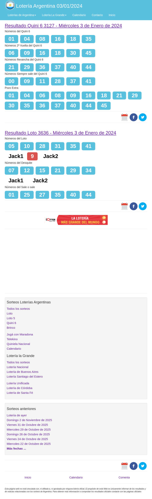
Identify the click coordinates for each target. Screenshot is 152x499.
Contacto (97, 15)
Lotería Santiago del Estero (25, 376)
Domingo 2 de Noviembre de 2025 (29, 420)
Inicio (112, 15)
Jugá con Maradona (20, 334)
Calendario (79, 15)
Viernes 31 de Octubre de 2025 (27, 424)
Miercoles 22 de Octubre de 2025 (29, 443)
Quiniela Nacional (18, 344)
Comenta (124, 477)
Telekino (12, 339)
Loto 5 (11, 318)
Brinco (11, 327)
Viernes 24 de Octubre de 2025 (27, 439)
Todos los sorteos (18, 308)
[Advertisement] (76, 260)
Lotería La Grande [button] (54, 15)
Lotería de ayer (17, 415)
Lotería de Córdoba (19, 388)
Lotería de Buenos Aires (22, 371)
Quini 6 (11, 323)
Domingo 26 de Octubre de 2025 (28, 434)
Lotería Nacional (17, 367)
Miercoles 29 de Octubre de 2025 (29, 429)
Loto (9, 313)
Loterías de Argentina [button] (22, 15)
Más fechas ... (16, 448)
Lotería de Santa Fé (20, 392)
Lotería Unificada (18, 383)
